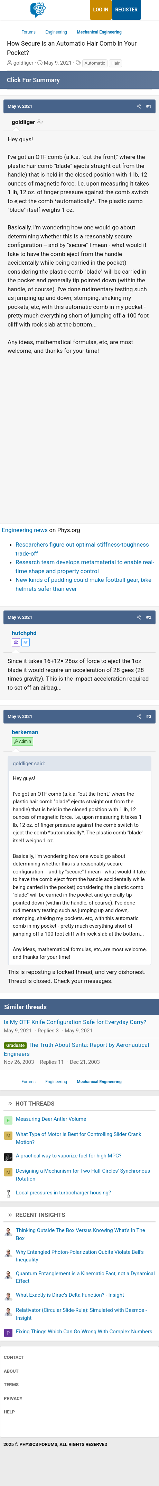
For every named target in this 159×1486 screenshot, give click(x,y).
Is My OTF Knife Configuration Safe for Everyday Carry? (75, 1022)
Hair (115, 63)
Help (9, 1411)
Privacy (13, 1398)
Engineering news (25, 530)
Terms (11, 1384)
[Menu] (13, 10)
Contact (14, 1357)
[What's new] (147, 10)
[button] (139, 106)
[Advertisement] (79, 436)
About (11, 1371)
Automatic (95, 63)
